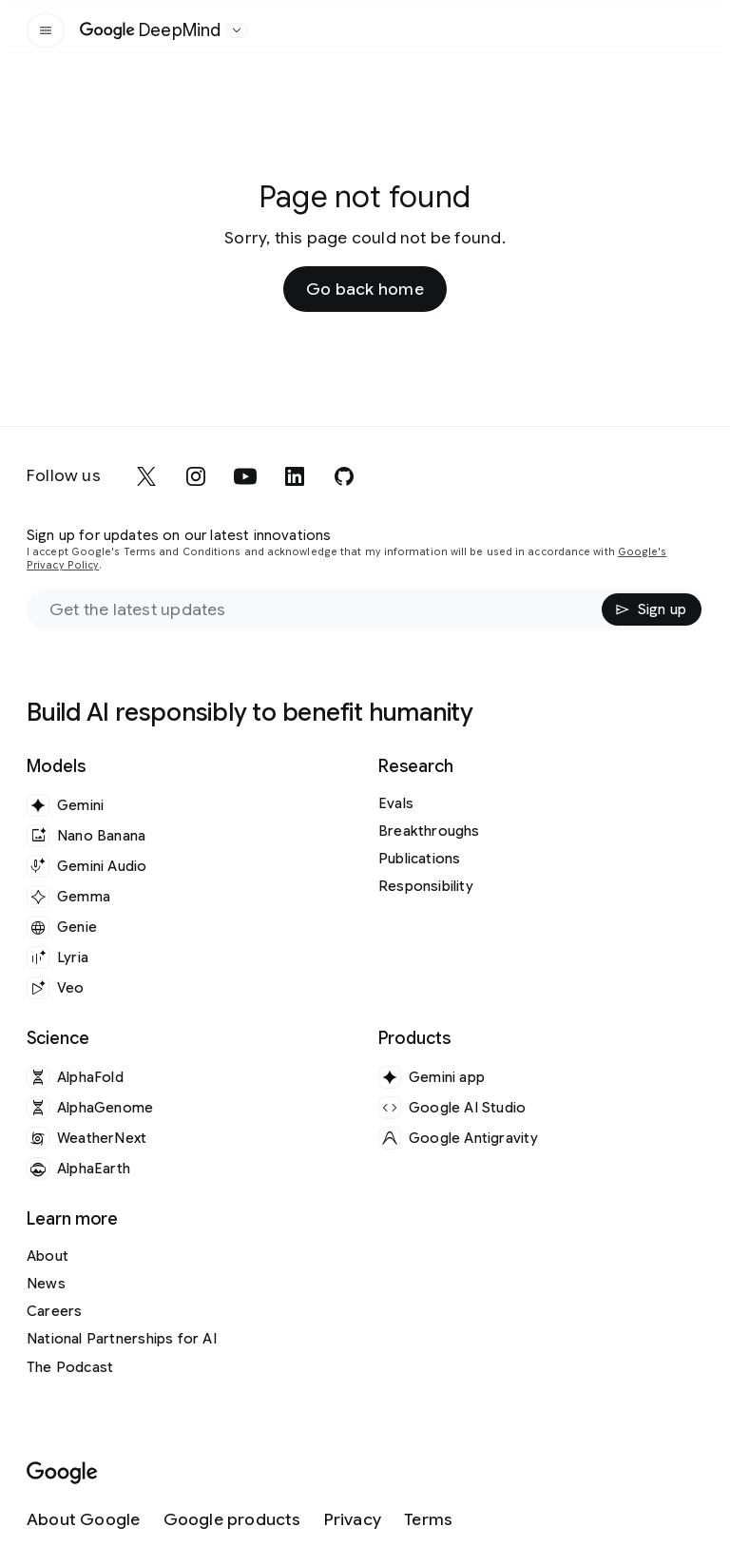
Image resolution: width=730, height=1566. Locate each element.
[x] (146, 476)
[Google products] (232, 1520)
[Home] (150, 30)
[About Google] (84, 1520)
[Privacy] (352, 1520)
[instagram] (196, 476)
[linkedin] (294, 476)
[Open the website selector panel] (236, 30)
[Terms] (428, 1520)
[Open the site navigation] (46, 30)
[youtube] (245, 476)
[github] (344, 476)
